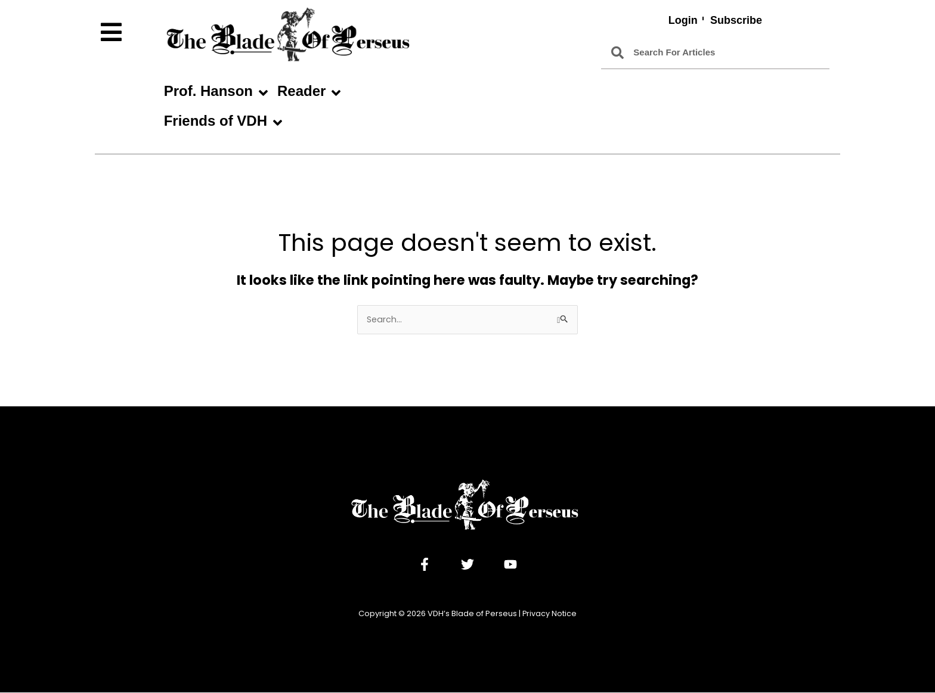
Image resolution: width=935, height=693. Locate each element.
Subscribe (736, 20)
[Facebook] (424, 564)
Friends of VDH (223, 123)
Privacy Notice (549, 614)
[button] (126, 32)
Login (682, 20)
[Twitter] (467, 564)
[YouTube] (510, 564)
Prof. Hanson (216, 93)
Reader (308, 93)
